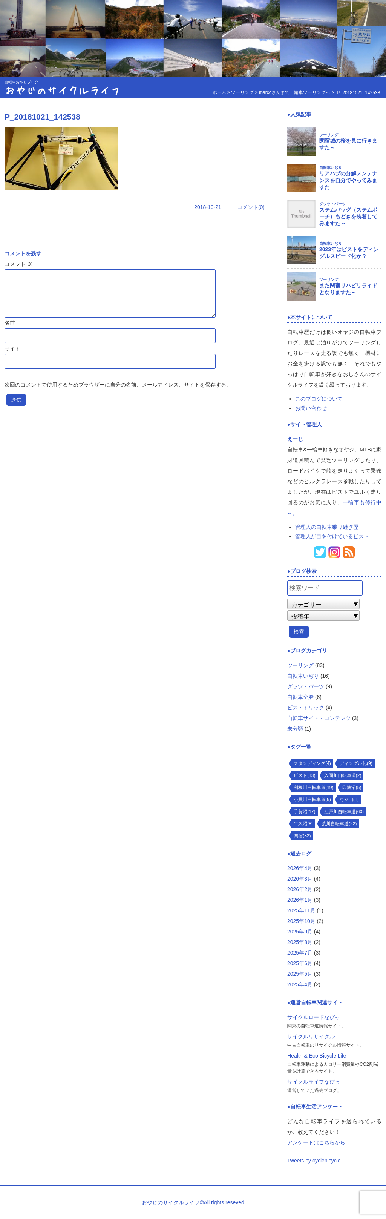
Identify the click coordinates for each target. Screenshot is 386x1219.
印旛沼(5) (351, 787)
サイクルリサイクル (311, 1036)
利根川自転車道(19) (313, 787)
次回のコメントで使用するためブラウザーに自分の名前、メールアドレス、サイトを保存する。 (118, 385)
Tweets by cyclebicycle (314, 1161)
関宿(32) (302, 835)
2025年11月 (301, 910)
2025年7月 (299, 953)
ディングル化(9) (356, 763)
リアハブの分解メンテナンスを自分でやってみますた (348, 180)
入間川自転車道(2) (342, 775)
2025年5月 (299, 974)
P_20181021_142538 (42, 116)
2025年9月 (299, 932)
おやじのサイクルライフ (63, 89)
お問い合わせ (311, 408)
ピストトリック (305, 708)
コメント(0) (251, 207)
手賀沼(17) (304, 811)
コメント (18, 264)
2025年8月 (299, 942)
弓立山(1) (349, 799)
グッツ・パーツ (332, 204)
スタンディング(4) (312, 763)
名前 (10, 323)
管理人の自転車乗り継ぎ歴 (326, 527)
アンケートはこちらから (316, 1142)
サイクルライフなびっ (313, 1082)
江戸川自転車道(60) (344, 811)
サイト (12, 348)
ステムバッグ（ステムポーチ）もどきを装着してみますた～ (348, 216)
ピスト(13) (304, 775)
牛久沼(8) (303, 823)
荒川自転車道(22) (339, 823)
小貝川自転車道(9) (312, 799)
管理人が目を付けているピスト (332, 536)
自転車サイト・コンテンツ (319, 718)
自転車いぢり (330, 168)
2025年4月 (299, 984)
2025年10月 (301, 921)
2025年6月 (299, 963)
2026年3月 (299, 879)
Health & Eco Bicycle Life (316, 1056)
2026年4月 (299, 868)
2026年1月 (299, 900)
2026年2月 (299, 889)
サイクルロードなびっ (313, 1017)
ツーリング (328, 135)
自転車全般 (300, 697)
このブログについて (319, 399)
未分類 (295, 729)
